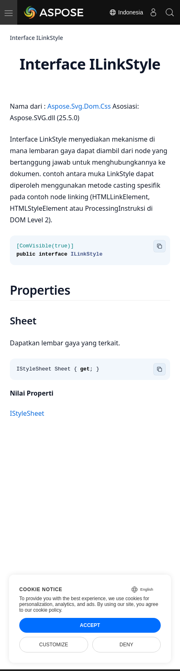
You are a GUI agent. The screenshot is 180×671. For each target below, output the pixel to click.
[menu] (8, 12)
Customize (53, 645)
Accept (90, 625)
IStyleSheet (27, 413)
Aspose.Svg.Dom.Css (79, 106)
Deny (126, 645)
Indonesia (126, 12)
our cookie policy (43, 610)
